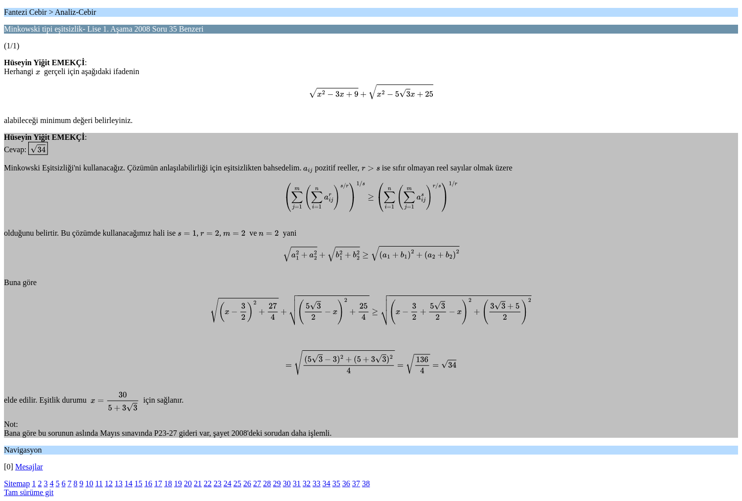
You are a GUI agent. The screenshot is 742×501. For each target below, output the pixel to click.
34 (326, 483)
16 (148, 483)
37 (356, 483)
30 (287, 483)
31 (297, 483)
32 (307, 483)
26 (247, 483)
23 (218, 483)
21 (198, 483)
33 (317, 483)
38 (366, 483)
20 (188, 483)
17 (158, 483)
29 (277, 483)
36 (346, 483)
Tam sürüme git (28, 492)
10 (89, 483)
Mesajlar (29, 466)
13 (119, 483)
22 (208, 483)
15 (138, 483)
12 (109, 483)
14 (129, 483)
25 (237, 483)
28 (267, 483)
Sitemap (17, 483)
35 (336, 483)
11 (98, 483)
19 (178, 483)
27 (257, 483)
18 (168, 483)
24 (228, 483)
